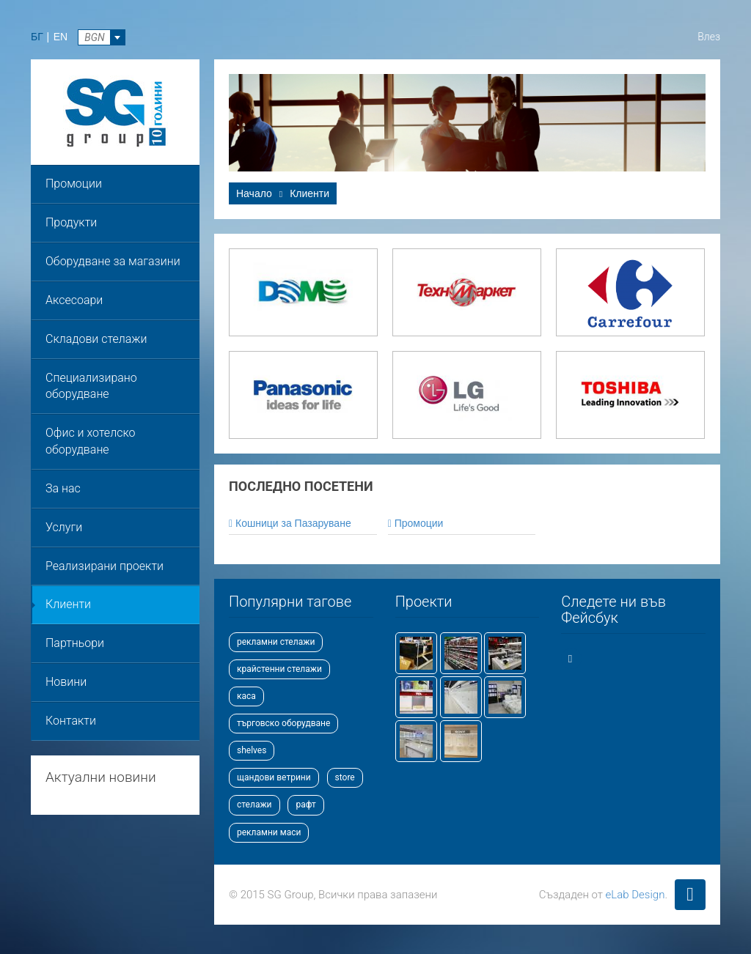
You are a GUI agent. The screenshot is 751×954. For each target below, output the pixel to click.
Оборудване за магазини (112, 261)
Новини (66, 682)
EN (60, 36)
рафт (305, 804)
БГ (37, 36)
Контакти (70, 721)
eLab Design (635, 894)
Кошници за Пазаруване (290, 523)
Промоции (73, 184)
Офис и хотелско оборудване (90, 441)
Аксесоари (74, 300)
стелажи (254, 804)
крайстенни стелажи (279, 669)
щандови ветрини (274, 777)
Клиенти (68, 604)
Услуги (63, 527)
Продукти (71, 222)
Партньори (74, 643)
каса (246, 696)
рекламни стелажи (276, 642)
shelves (251, 750)
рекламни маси (269, 832)
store (345, 777)
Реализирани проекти (104, 566)
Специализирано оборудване (91, 386)
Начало (254, 193)
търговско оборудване (283, 723)
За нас (63, 488)
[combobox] (101, 37)
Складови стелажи (96, 339)
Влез (708, 36)
